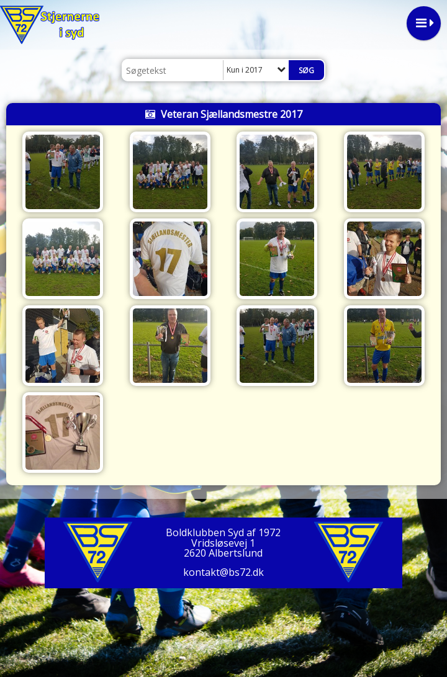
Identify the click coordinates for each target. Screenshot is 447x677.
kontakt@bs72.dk (223, 572)
